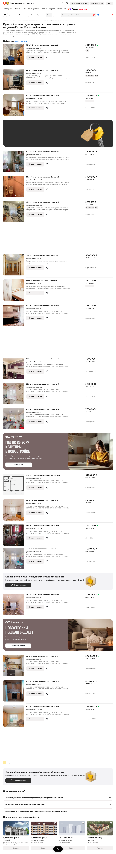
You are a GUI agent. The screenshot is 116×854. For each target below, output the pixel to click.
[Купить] (17, 9)
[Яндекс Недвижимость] (15, 3)
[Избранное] (62, 3)
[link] (109, 3)
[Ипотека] (44, 9)
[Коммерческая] (33, 9)
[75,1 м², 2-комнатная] (14, 55)
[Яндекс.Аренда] (72, 9)
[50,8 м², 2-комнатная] (14, 187)
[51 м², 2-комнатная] (14, 291)
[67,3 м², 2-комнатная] (14, 419)
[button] (66, 3)
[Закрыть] (112, 15)
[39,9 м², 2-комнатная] (14, 394)
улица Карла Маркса (32, 48)
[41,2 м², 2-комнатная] (14, 692)
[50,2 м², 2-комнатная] (14, 106)
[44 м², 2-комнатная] (14, 80)
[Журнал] (52, 9)
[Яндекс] (4, 3)
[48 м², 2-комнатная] (14, 511)
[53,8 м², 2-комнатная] (14, 485)
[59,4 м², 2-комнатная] (14, 265)
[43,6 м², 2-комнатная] (14, 212)
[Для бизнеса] (61, 9)
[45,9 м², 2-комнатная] (14, 536)
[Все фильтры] (5, 15)
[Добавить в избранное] (47, 57)
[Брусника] (82, 9)
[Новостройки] (8, 9)
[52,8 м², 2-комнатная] (14, 369)
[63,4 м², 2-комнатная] (14, 162)
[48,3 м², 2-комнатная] (14, 605)
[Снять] (24, 9)
